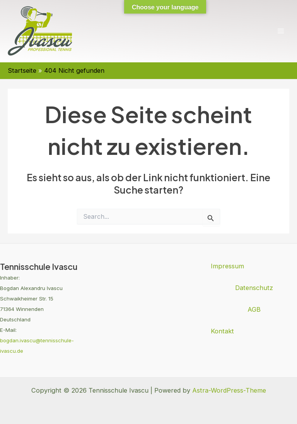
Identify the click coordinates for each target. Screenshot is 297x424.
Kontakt (222, 331)
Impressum (227, 266)
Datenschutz (254, 288)
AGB (254, 309)
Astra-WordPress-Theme (229, 390)
